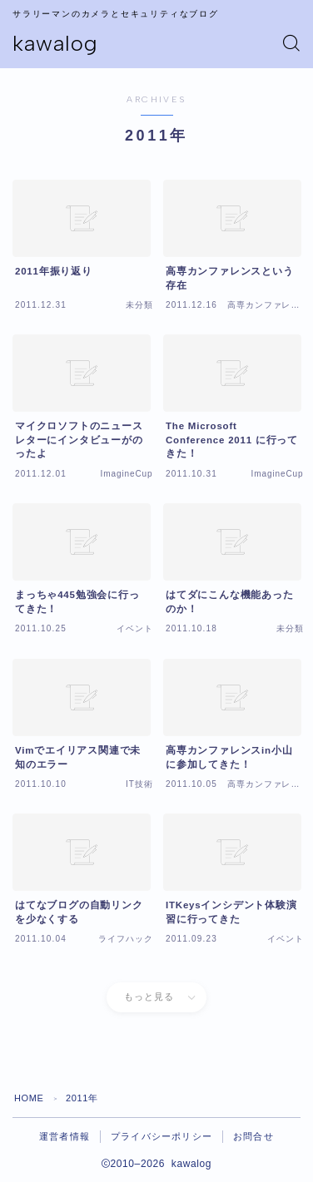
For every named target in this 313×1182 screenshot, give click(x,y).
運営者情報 (64, 1136)
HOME (28, 1098)
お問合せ (253, 1136)
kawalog (55, 44)
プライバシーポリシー (161, 1136)
